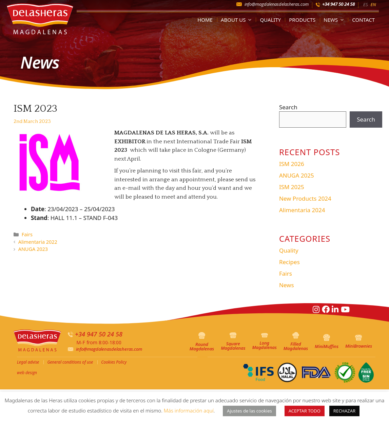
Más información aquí (189, 410)
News (335, 19)
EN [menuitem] (373, 4)
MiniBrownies (358, 342)
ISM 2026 (291, 164)
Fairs (27, 234)
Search (288, 107)
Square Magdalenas (233, 341)
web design (27, 372)
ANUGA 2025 (296, 175)
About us (237, 19)
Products (302, 19)
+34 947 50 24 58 (338, 4)
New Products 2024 (305, 198)
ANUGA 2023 (33, 249)
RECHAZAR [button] (344, 411)
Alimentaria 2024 (302, 210)
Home (205, 19)
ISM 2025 (291, 187)
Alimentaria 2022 (37, 242)
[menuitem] (365, 4)
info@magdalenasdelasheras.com (277, 4)
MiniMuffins (326, 341)
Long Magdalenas (264, 341)
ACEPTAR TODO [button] (304, 411)
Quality (270, 19)
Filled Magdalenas (296, 341)
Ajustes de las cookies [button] (249, 411)
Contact (363, 19)
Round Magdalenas (202, 342)
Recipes (289, 262)
